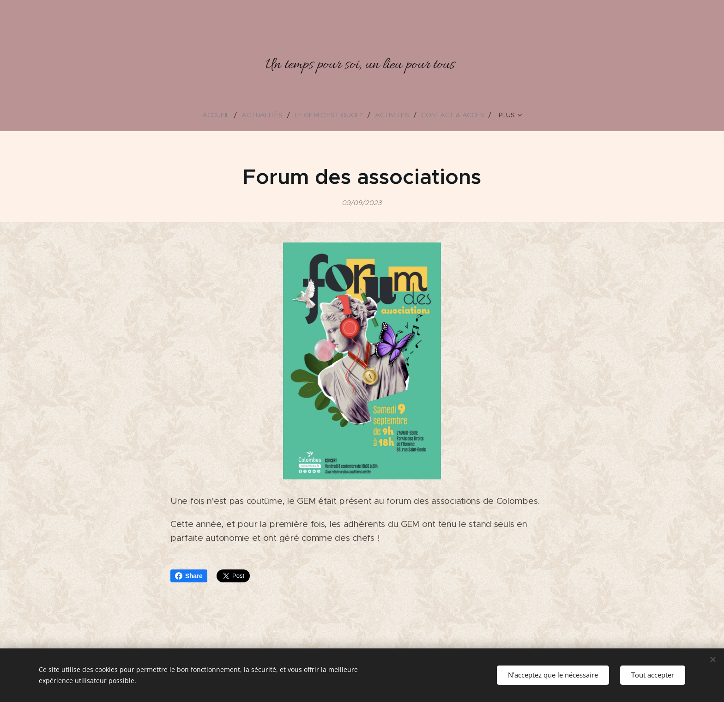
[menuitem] (217, 115)
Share (189, 576)
